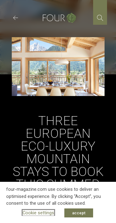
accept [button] (78, 213)
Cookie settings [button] (38, 213)
